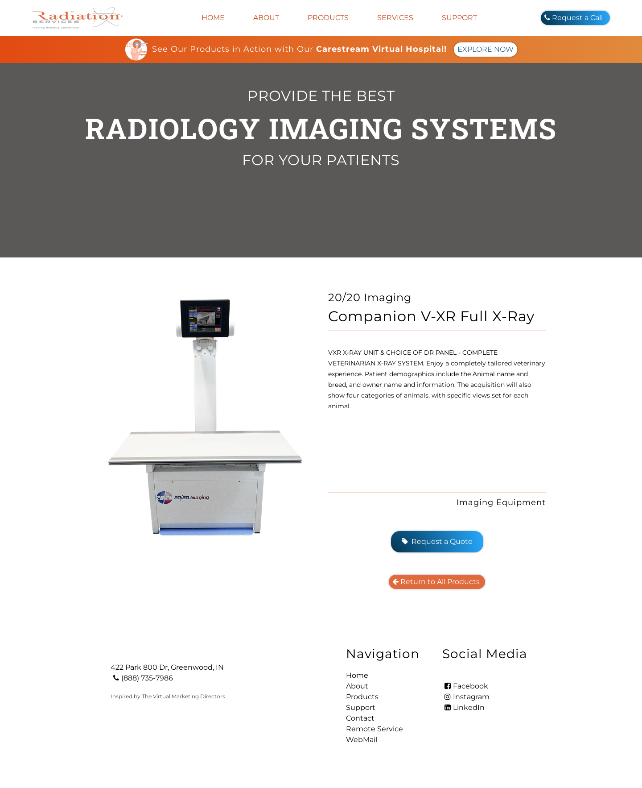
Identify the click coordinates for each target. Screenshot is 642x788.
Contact (360, 718)
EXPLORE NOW (485, 49)
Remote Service (374, 729)
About (266, 17)
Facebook (465, 686)
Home (213, 17)
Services (395, 17)
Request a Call (575, 17)
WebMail (361, 739)
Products (328, 17)
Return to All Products (437, 581)
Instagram (466, 697)
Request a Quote (437, 541)
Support (459, 17)
